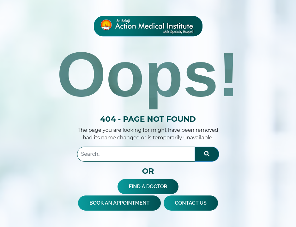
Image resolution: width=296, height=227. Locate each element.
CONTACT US (191, 203)
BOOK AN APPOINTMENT (119, 203)
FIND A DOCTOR (148, 186)
